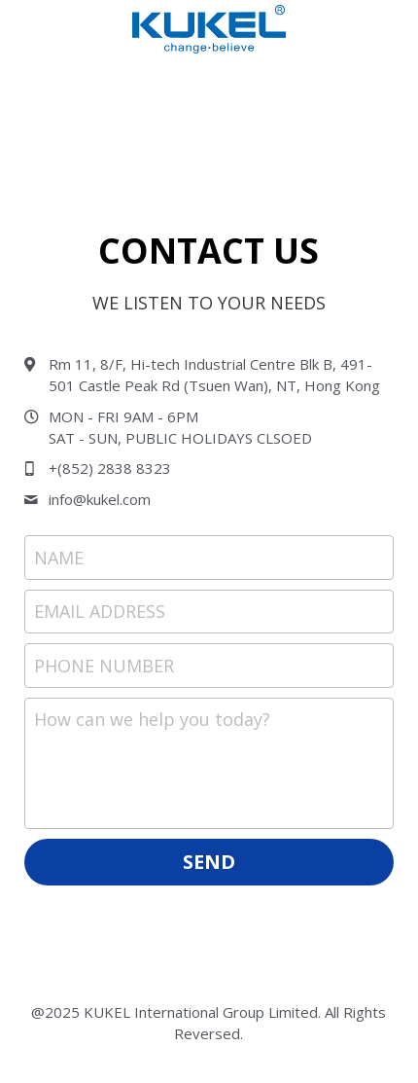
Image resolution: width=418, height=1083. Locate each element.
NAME (59, 556)
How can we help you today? (152, 719)
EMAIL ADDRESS (99, 611)
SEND (209, 861)
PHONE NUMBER (104, 664)
